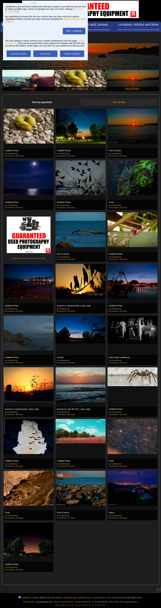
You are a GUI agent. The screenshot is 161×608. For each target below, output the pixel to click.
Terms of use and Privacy (64, 602)
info (43, 258)
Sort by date (119, 102)
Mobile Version (29, 602)
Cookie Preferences (82, 602)
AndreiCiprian (12, 154)
